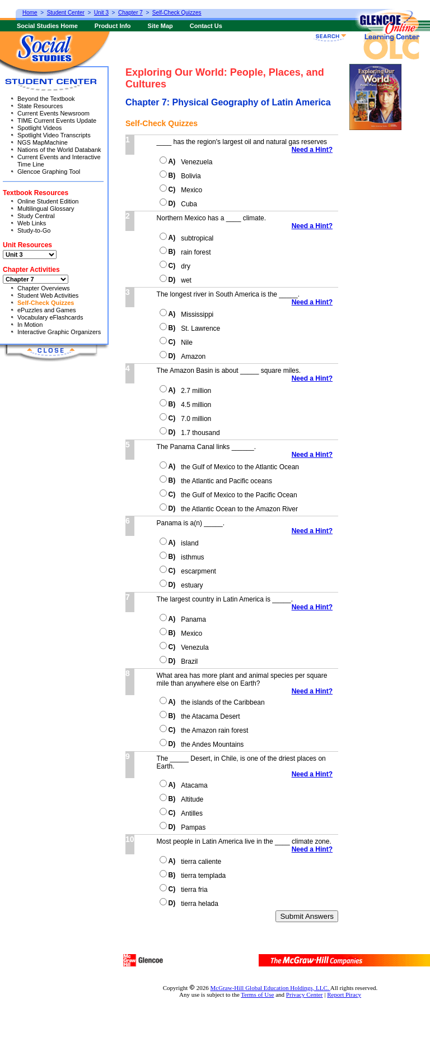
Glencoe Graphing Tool (48, 171)
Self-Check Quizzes (45, 302)
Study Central (36, 215)
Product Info (113, 25)
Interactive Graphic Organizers (59, 332)
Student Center (66, 13)
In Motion (30, 324)
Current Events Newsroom (53, 113)
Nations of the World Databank (59, 149)
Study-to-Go (33, 230)
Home (30, 13)
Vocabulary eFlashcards (50, 317)
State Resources (40, 106)
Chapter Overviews (43, 288)
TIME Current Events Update (56, 120)
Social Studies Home (47, 25)
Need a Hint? (315, 150)
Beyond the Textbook (46, 98)
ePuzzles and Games (46, 310)
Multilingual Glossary (45, 208)
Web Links (31, 223)
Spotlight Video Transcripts (54, 135)
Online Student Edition (47, 201)
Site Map (160, 25)
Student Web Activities (47, 295)
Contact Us (206, 25)
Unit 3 (101, 13)
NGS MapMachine (42, 142)
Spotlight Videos (39, 127)
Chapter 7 (130, 13)
